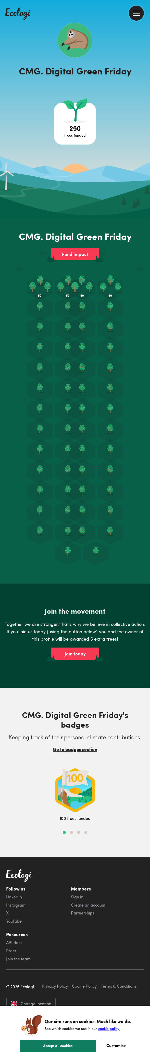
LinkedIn (14, 896)
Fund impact (75, 254)
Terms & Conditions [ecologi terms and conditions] (118, 986)
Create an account (88, 905)
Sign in (77, 896)
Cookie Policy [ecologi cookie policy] (84, 986)
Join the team (18, 958)
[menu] (136, 13)
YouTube (14, 921)
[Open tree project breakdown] (75, 124)
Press (11, 950)
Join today (75, 653)
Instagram (16, 905)
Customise (116, 1045)
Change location (31, 1003)
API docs (14, 942)
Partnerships (82, 912)
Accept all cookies (58, 1045)
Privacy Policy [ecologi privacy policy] (55, 986)
